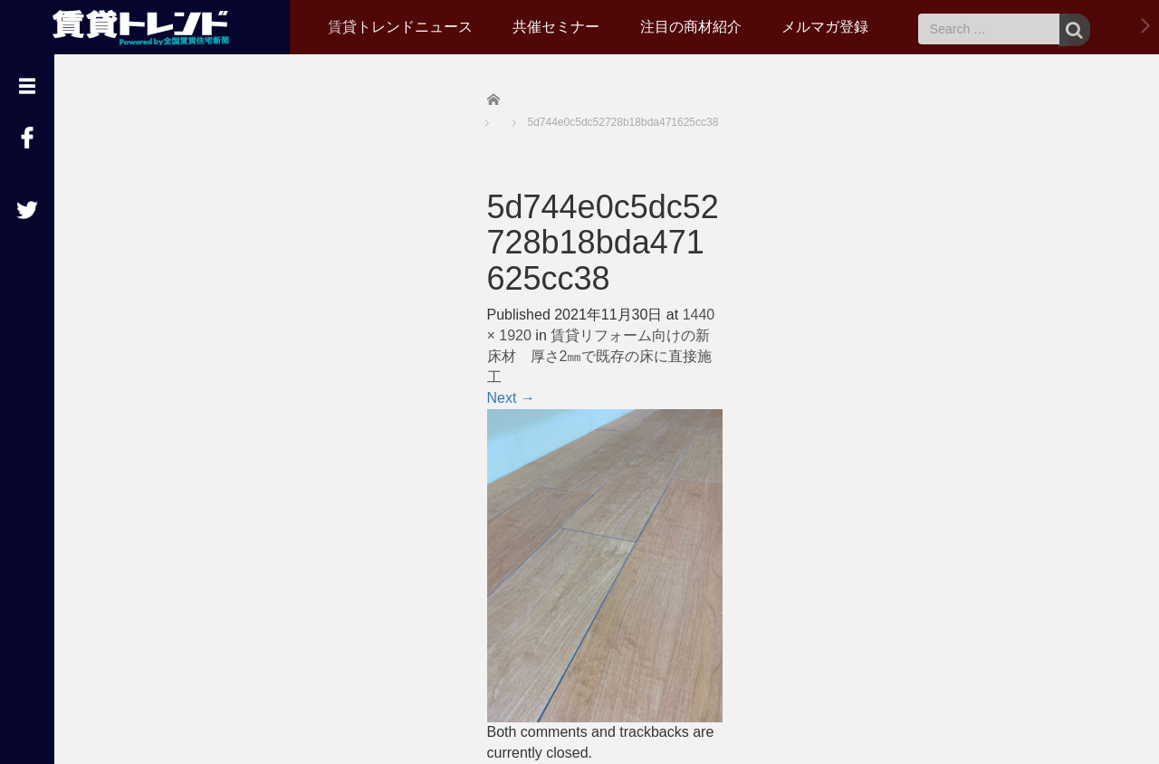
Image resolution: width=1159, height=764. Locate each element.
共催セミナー (555, 26)
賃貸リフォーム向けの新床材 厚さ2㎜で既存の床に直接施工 (600, 356)
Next (511, 398)
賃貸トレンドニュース (400, 26)
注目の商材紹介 (691, 26)
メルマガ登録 (824, 26)
